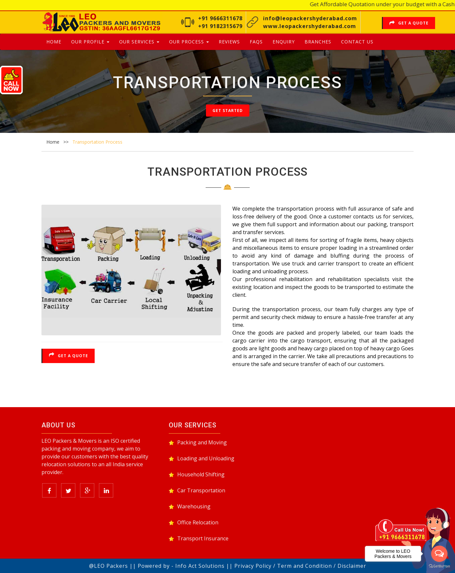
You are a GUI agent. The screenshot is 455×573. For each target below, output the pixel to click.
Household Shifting (201, 474)
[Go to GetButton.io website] (439, 566)
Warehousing (194, 506)
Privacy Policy (253, 565)
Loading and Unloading (205, 458)
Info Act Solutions (200, 565)
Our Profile (90, 42)
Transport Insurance (202, 538)
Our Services (139, 42)
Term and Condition (304, 565)
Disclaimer (351, 565)
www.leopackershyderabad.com (309, 26)
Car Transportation (201, 490)
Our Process (189, 42)
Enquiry (284, 42)
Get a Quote (409, 23)
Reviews (229, 42)
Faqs (256, 42)
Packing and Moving (202, 442)
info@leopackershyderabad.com (310, 18)
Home (53, 42)
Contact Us (357, 42)
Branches (318, 42)
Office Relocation (197, 522)
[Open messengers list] (439, 554)
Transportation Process (97, 142)
